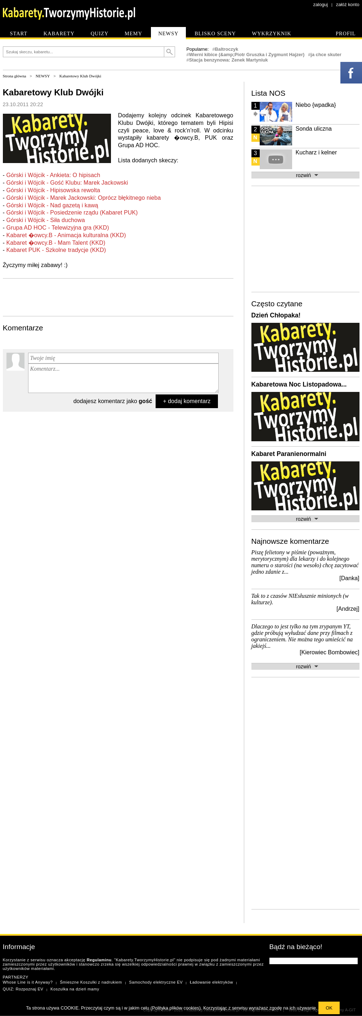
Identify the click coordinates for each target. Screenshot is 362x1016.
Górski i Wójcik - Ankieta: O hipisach (53, 175)
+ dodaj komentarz (186, 401)
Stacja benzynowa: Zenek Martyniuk (228, 60)
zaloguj (320, 4)
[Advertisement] (118, 296)
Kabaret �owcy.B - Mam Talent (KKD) (55, 243)
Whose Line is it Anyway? (28, 982)
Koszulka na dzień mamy (74, 989)
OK (329, 1008)
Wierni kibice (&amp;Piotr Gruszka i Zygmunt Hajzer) (247, 54)
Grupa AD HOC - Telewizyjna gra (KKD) (57, 228)
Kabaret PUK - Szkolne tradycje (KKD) (56, 250)
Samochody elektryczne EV (156, 982)
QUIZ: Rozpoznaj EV (23, 989)
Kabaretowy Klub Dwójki (80, 76)
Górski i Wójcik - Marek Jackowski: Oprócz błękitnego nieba (83, 198)
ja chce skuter (325, 54)
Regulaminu (99, 960)
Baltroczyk (226, 49)
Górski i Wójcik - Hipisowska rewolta (53, 190)
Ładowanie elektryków (211, 982)
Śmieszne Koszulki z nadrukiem (91, 982)
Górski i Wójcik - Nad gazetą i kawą (52, 205)
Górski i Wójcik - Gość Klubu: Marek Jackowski (67, 183)
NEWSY (43, 76)
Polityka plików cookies (175, 1008)
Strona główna (14, 76)
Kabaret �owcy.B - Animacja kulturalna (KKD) (66, 235)
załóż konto (347, 4)
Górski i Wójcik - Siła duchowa (45, 220)
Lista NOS (268, 93)
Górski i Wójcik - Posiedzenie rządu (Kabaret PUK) (72, 212)
